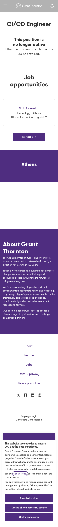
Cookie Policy (20, 473)
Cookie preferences (29, 517)
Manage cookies (29, 383)
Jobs (29, 364)
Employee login (29, 416)
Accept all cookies (29, 498)
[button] (52, 6)
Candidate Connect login (29, 419)
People (29, 355)
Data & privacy (29, 374)
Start (29, 346)
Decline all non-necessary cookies (29, 507)
